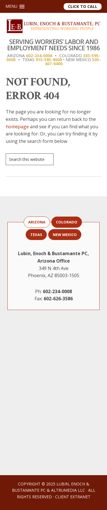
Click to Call (82, 6)
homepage (17, 126)
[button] (15, 6)
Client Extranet (72, 496)
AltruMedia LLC (68, 490)
